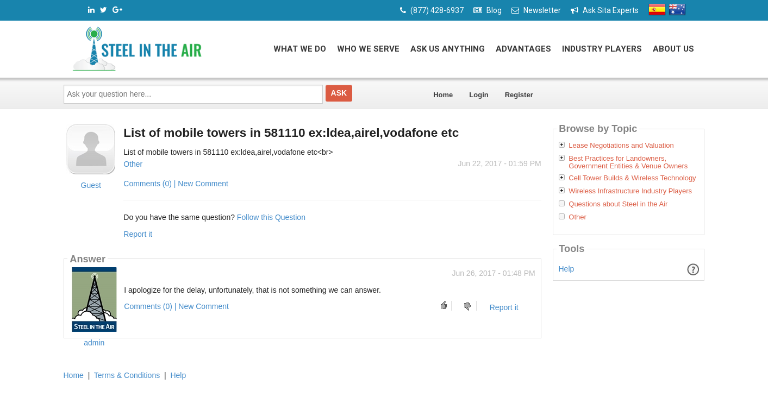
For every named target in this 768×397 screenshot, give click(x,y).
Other (132, 164)
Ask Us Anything (447, 49)
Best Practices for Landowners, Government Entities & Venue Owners (628, 162)
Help (567, 268)
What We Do (299, 49)
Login (478, 95)
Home (443, 95)
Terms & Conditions (127, 375)
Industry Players (602, 49)
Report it (137, 234)
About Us (673, 49)
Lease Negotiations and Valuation (621, 145)
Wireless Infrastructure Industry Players (630, 191)
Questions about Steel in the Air (618, 204)
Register (519, 95)
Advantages (523, 49)
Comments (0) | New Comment (175, 183)
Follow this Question (271, 217)
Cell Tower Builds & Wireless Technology (632, 178)
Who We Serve (368, 49)
